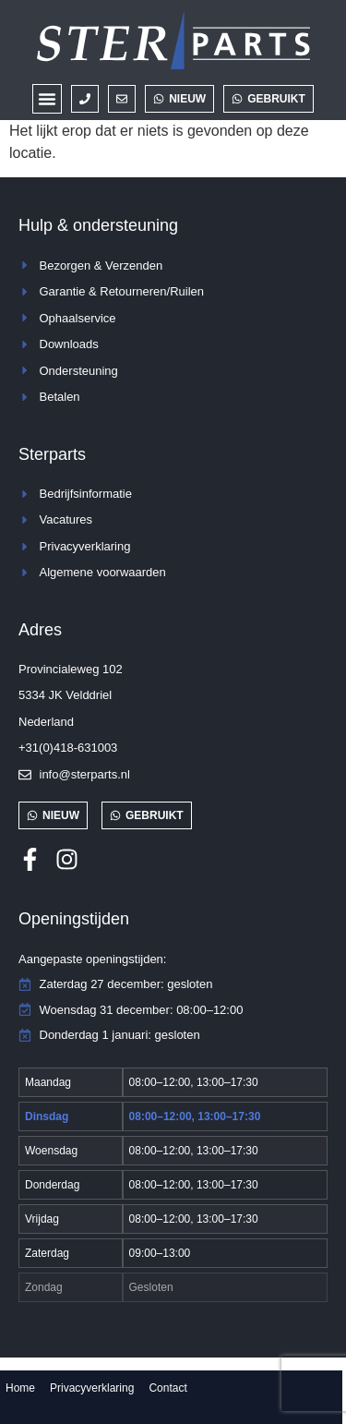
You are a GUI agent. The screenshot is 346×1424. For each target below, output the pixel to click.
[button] (47, 99)
